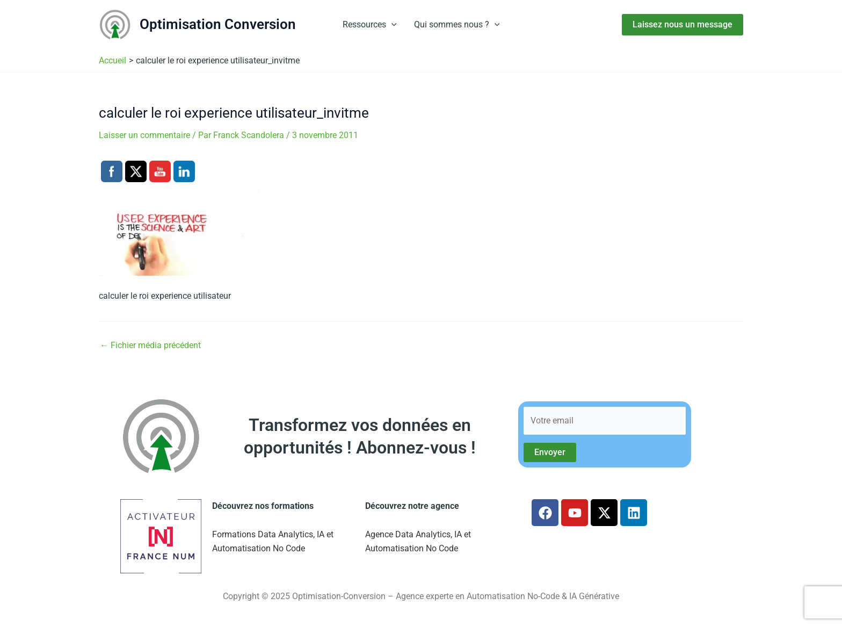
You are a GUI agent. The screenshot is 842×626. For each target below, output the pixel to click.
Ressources (370, 24)
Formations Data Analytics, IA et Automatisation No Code (272, 541)
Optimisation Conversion (218, 24)
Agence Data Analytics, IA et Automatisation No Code (418, 541)
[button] (391, 24)
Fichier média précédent (150, 345)
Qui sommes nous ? (457, 24)
